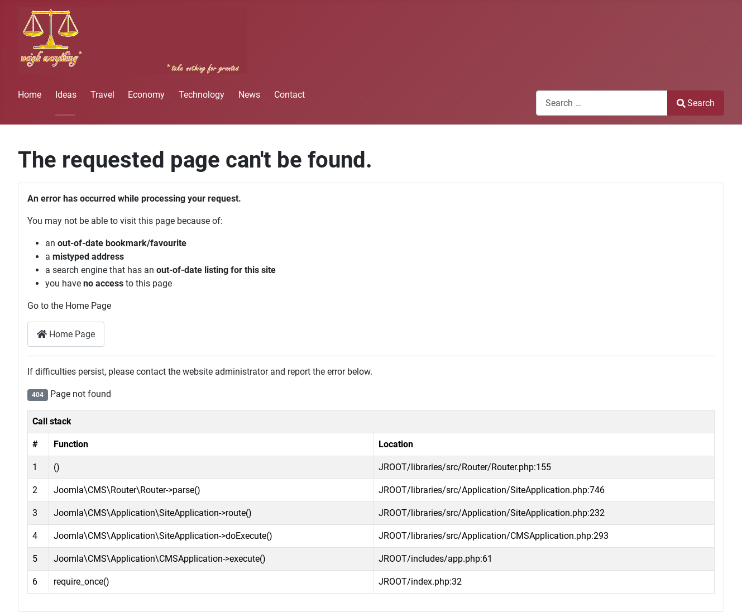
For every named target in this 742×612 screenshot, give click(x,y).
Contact (289, 94)
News (249, 94)
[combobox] (602, 103)
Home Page (66, 334)
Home (29, 94)
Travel (102, 94)
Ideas (65, 94)
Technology (201, 94)
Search (696, 103)
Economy (146, 94)
